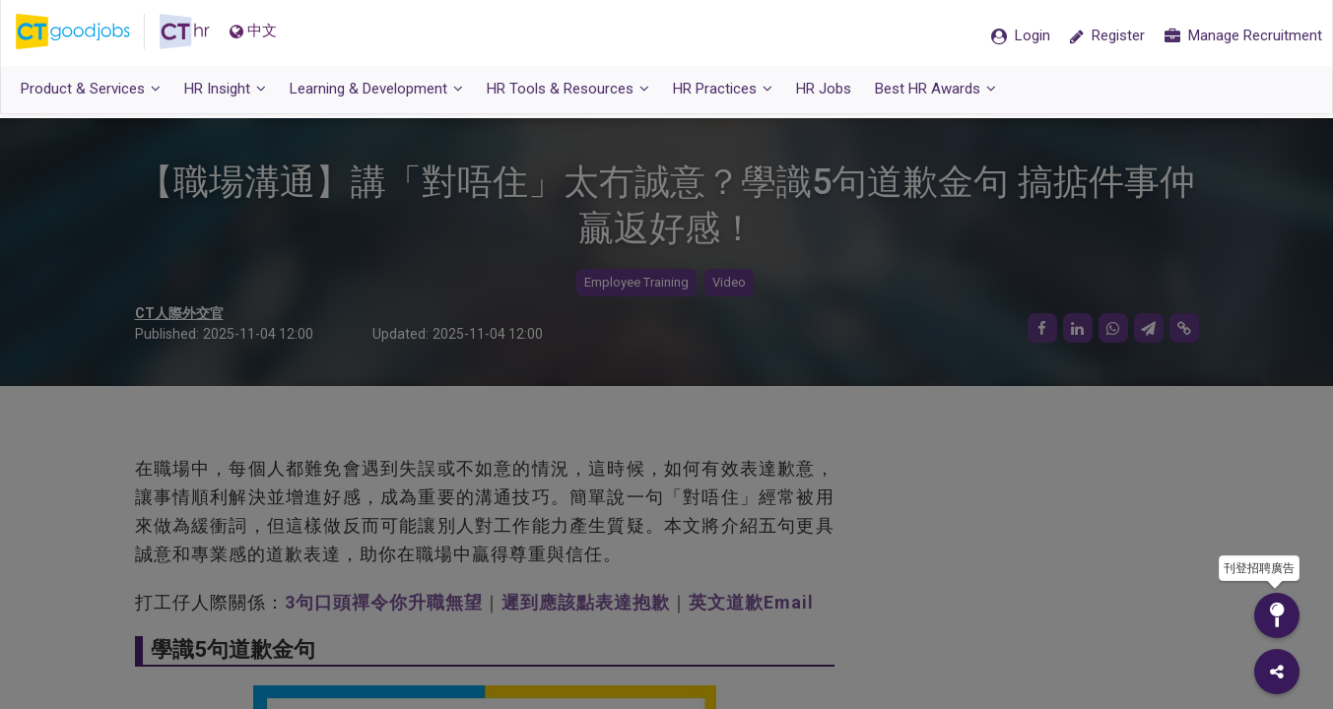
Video (729, 283)
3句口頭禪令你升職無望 (384, 602)
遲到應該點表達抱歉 (585, 602)
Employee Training (636, 283)
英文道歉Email (751, 602)
